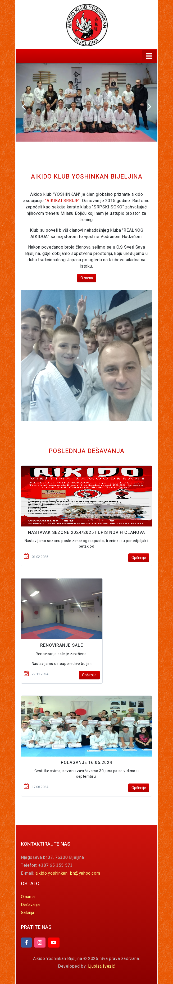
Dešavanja (30, 905)
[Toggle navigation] (149, 56)
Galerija (27, 913)
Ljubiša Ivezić (101, 966)
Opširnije (138, 558)
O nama (86, 278)
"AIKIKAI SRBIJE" (62, 201)
